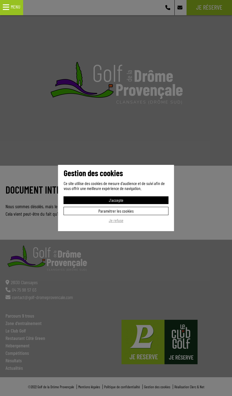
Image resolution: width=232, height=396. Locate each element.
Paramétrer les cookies (116, 210)
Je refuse (116, 220)
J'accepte (116, 200)
